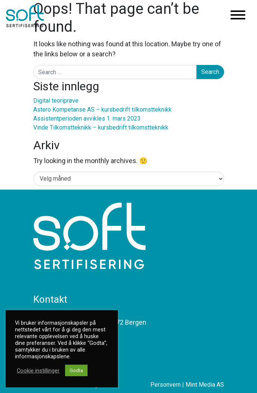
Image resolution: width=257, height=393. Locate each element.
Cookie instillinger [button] (38, 370)
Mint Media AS (205, 384)
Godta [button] (76, 370)
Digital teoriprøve (56, 100)
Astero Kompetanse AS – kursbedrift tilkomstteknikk (102, 109)
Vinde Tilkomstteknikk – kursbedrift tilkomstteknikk (100, 127)
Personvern (165, 384)
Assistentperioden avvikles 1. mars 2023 (87, 118)
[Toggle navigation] (238, 16)
